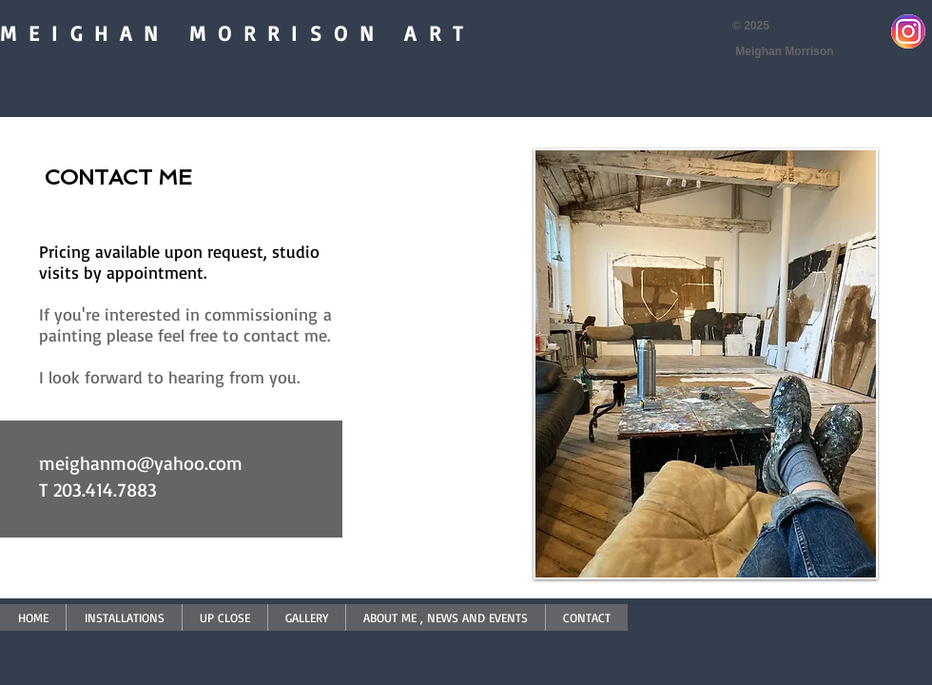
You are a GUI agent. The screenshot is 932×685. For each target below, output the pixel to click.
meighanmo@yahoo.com (141, 463)
